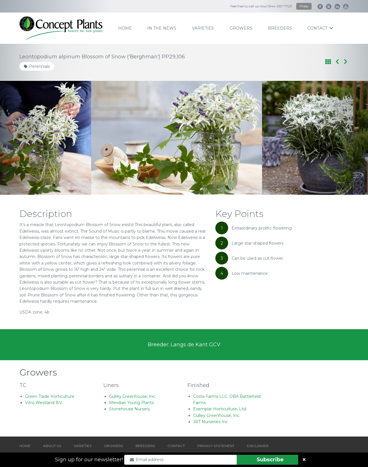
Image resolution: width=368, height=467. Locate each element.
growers (241, 28)
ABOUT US (52, 446)
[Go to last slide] (27, 138)
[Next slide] (340, 138)
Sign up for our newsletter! (89, 459)
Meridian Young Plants (131, 402)
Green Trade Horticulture (49, 396)
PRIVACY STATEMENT (215, 446)
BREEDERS (145, 446)
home (125, 28)
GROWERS (113, 446)
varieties (203, 28)
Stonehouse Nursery (129, 408)
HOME (24, 446)
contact (320, 28)
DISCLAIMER (258, 446)
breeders (280, 28)
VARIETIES (82, 446)
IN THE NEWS (161, 28)
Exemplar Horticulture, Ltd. (220, 408)
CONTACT (176, 446)
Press (304, 6)
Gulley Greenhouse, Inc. (132, 396)
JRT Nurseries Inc (210, 421)
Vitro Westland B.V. (44, 402)
